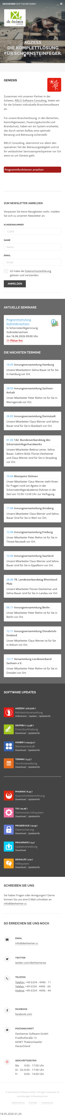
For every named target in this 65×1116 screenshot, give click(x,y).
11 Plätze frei (14, 340)
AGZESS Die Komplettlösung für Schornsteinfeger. (33, 48)
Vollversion (21, 716)
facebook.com (23, 1014)
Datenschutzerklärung (38, 271)
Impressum (47, 1102)
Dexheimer (19, 4)
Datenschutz (18, 1102)
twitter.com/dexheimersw (30, 962)
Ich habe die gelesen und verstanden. (30, 273)
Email (7, 255)
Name (7, 240)
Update (33, 716)
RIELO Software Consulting (30, 100)
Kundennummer (14, 224)
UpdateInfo (45, 716)
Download (20, 733)
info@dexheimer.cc (15, 903)
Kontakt (33, 1102)
